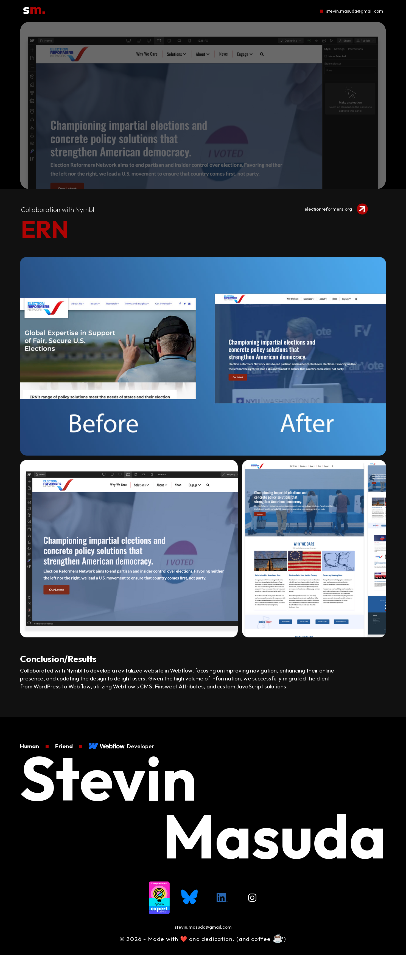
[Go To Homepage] (34, 11)
